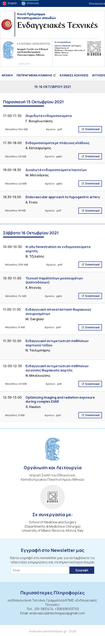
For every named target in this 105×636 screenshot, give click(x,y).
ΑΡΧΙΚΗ (7, 75)
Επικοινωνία (97, 3)
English (12, 3)
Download (92, 129)
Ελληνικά (33, 3)
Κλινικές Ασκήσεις (74, 75)
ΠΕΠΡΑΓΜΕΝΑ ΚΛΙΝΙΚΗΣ (34, 75)
